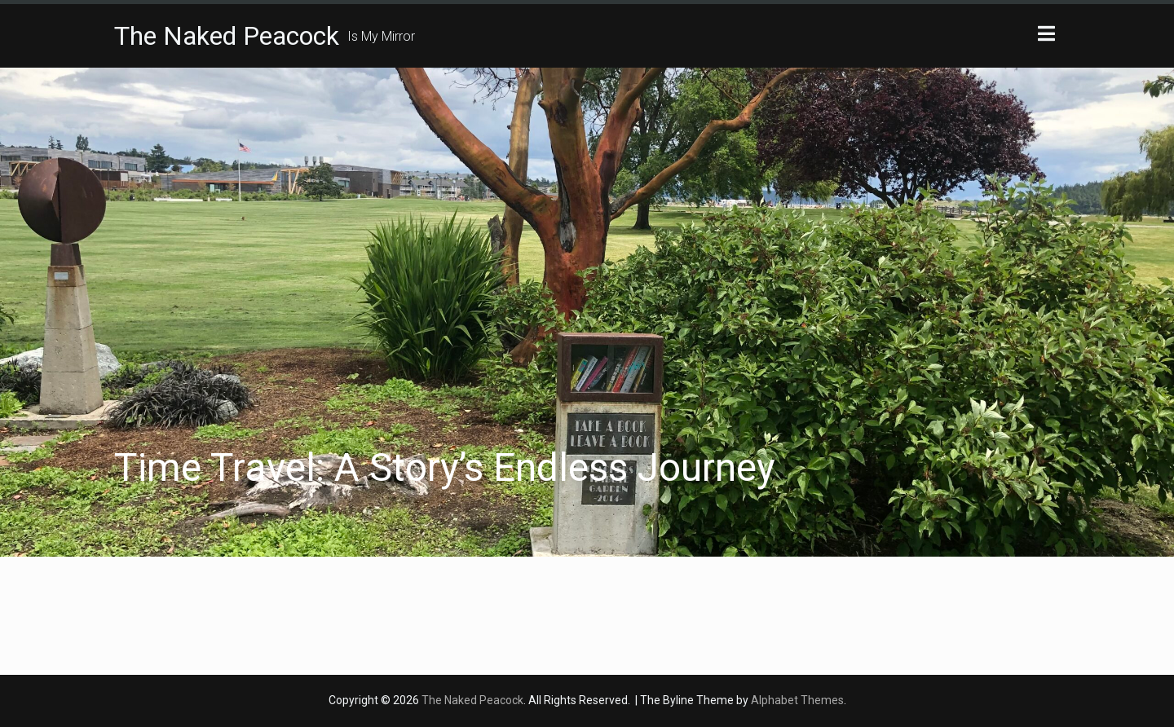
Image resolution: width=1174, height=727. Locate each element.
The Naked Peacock (226, 35)
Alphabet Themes (797, 700)
